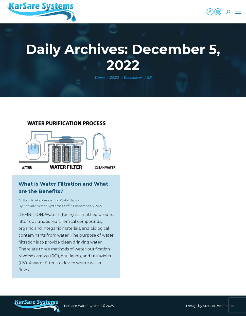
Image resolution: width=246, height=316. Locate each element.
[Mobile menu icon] (238, 12)
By (44, 206)
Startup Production (218, 306)
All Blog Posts (29, 200)
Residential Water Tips (59, 200)
